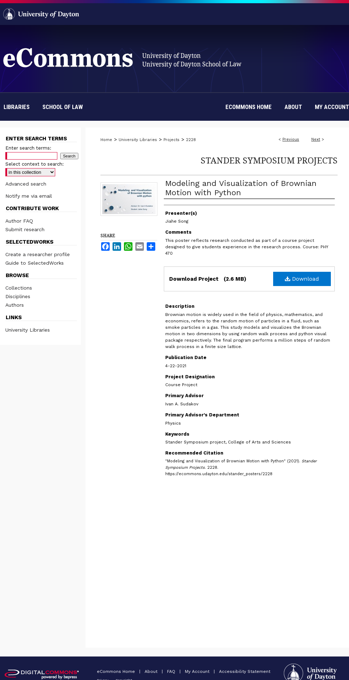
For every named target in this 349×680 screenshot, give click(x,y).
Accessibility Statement (244, 671)
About (152, 671)
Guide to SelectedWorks (34, 263)
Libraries (17, 106)
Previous (290, 139)
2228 (191, 139)
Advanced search (25, 184)
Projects (171, 139)
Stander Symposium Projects (269, 160)
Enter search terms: (28, 148)
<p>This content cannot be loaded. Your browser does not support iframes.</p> (214, 548)
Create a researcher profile (37, 254)
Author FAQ (19, 221)
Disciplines (17, 296)
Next (315, 139)
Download (302, 278)
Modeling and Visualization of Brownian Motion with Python (241, 188)
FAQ (172, 671)
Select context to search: (34, 164)
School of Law (62, 106)
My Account (198, 671)
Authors (14, 305)
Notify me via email (28, 196)
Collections (18, 288)
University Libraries (138, 139)
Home (106, 139)
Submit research (25, 229)
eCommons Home (116, 671)
